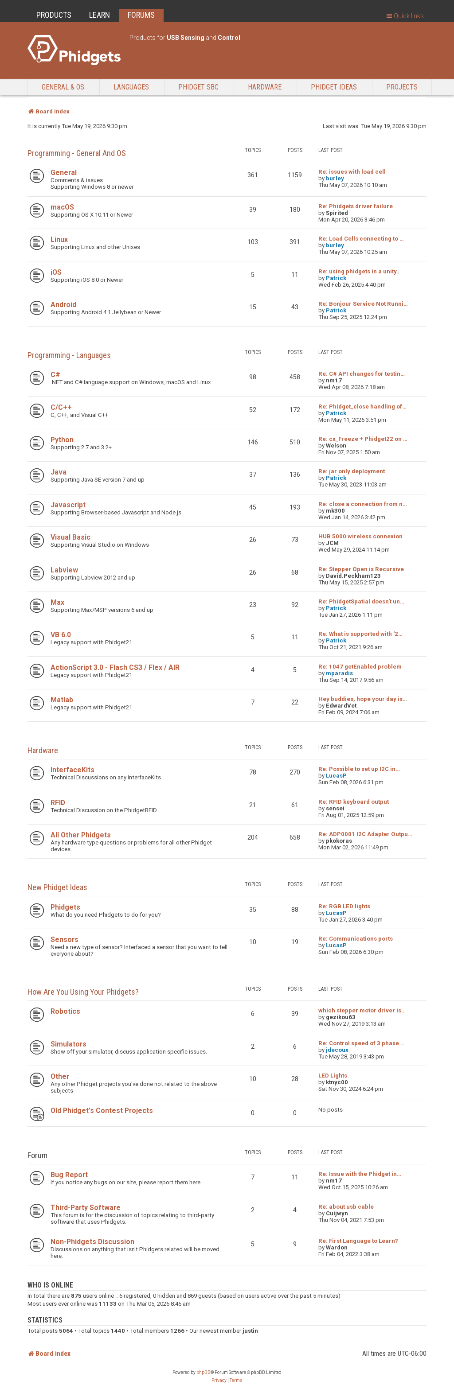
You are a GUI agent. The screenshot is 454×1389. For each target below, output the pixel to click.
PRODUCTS (53, 14)
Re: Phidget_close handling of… (362, 406)
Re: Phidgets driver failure (355, 206)
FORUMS (141, 14)
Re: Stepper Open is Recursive (361, 569)
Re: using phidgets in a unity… (359, 271)
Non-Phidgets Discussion (92, 1241)
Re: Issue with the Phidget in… (359, 1174)
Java (59, 472)
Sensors (64, 939)
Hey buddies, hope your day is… (362, 699)
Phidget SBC (198, 87)
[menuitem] (219, 1381)
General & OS (63, 87)
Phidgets (65, 907)
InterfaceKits (72, 770)
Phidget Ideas (334, 87)
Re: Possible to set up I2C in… (359, 769)
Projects (402, 87)
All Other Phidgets (81, 835)
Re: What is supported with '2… (360, 633)
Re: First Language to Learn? (358, 1240)
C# (55, 374)
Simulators (68, 1044)
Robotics (65, 1011)
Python (62, 440)
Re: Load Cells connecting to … (361, 238)
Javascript (68, 505)
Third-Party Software (86, 1207)
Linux (59, 239)
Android (63, 304)
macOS (62, 207)
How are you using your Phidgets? (83, 991)
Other (60, 1076)
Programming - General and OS (76, 153)
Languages (131, 87)
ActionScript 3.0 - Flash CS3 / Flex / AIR (115, 667)
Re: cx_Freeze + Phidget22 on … (362, 439)
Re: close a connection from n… (362, 504)
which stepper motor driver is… (362, 1010)
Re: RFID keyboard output (353, 801)
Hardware (265, 87)
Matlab (62, 700)
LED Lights (332, 1075)
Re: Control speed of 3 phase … (361, 1043)
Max (57, 602)
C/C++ (61, 407)
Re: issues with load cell (352, 171)
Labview (64, 570)
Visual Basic (70, 537)
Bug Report (69, 1175)
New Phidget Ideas (57, 887)
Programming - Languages (69, 355)
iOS (56, 272)
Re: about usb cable (346, 1206)
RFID (58, 802)
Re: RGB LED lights (344, 906)
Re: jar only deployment (351, 471)
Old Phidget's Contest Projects (102, 1110)
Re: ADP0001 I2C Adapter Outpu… (365, 834)
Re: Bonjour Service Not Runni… (363, 303)
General (64, 172)
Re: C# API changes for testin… (361, 373)
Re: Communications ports (355, 938)
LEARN (99, 14)
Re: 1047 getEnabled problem (360, 666)
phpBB (203, 1372)
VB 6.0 (61, 634)
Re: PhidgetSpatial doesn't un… (361, 601)
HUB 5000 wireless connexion (360, 536)
